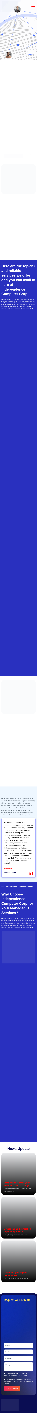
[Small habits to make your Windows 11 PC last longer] (18, 1174)
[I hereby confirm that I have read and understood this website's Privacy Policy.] (4, 1373)
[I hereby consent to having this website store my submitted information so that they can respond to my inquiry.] (4, 1379)
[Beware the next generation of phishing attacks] (18, 1218)
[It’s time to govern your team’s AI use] (18, 1261)
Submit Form (12, 1388)
